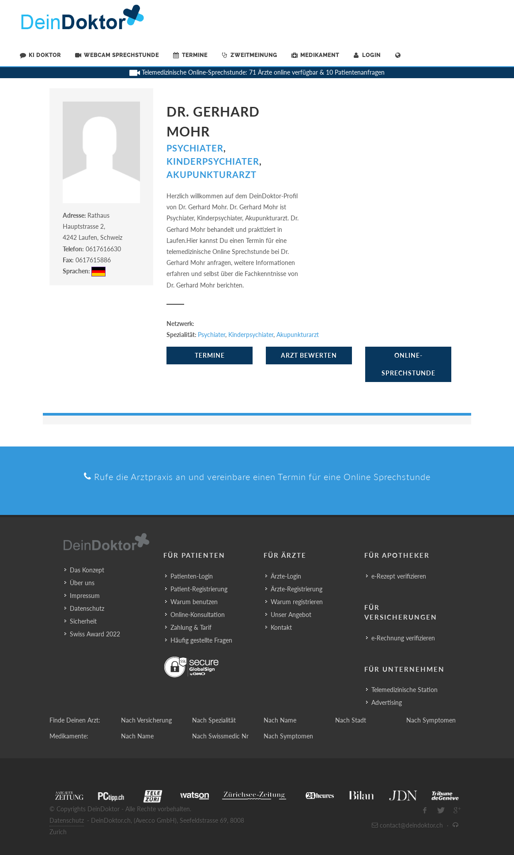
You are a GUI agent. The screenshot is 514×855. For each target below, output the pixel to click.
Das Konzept (87, 570)
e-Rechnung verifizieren (403, 638)
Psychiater (194, 148)
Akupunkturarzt (211, 174)
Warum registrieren (297, 601)
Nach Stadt (350, 720)
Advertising (386, 702)
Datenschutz (87, 608)
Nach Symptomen (431, 720)
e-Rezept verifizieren (398, 576)
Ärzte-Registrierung (296, 589)
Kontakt (281, 627)
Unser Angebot (291, 614)
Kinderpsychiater (212, 161)
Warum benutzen (194, 601)
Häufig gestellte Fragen (201, 640)
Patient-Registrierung (198, 589)
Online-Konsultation (197, 614)
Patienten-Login (191, 576)
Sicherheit (83, 621)
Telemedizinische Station (404, 689)
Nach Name (280, 720)
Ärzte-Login (286, 576)
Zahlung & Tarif (191, 627)
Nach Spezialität (214, 720)
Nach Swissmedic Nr (220, 736)
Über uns (82, 582)
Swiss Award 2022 (95, 634)
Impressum (85, 595)
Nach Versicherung (146, 720)
